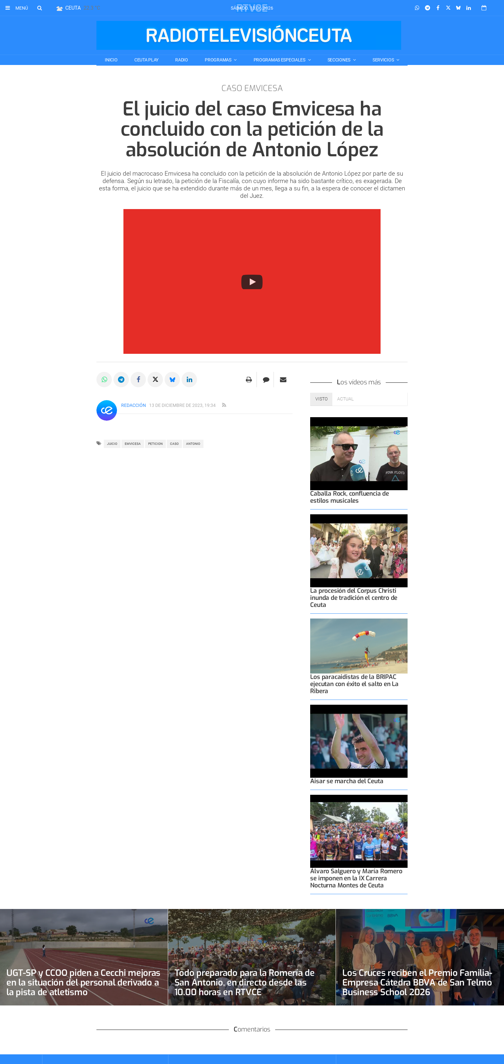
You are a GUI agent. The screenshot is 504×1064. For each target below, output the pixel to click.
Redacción (133, 405)
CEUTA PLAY (146, 59)
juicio (112, 443)
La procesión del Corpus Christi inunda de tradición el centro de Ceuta (353, 598)
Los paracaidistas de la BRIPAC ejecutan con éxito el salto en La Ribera (354, 684)
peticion (155, 443)
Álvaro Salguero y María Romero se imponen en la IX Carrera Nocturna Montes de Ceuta (356, 878)
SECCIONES (339, 59)
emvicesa (133, 443)
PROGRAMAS (218, 59)
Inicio (111, 59)
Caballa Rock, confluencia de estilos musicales (349, 497)
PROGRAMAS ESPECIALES (280, 59)
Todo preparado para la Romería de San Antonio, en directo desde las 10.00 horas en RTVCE (245, 982)
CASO (174, 443)
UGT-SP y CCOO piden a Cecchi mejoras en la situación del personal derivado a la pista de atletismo (79, 982)
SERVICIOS (384, 59)
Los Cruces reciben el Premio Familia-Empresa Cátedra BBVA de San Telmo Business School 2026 (418, 982)
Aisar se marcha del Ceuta (346, 781)
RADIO (181, 59)
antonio (193, 443)
